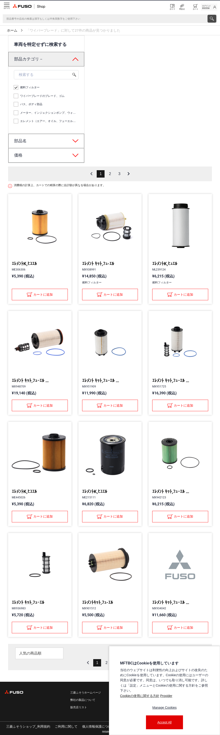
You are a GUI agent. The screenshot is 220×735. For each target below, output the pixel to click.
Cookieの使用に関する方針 (139, 696)
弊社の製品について (82, 700)
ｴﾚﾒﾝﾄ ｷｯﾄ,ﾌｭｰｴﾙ (28, 602)
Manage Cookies (164, 707)
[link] (209, 7)
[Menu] (6, 7)
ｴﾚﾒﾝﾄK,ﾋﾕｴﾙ (24, 263)
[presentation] (212, 19)
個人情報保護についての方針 (103, 726)
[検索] (105, 18)
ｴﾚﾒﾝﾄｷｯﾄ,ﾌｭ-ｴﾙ (97, 602)
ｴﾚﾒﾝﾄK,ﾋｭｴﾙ (164, 263)
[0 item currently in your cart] (195, 7)
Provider (166, 696)
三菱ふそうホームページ (85, 692)
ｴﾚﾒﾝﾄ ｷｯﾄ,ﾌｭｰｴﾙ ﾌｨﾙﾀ (30, 380)
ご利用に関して (66, 726)
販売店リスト (78, 707)
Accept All (164, 722)
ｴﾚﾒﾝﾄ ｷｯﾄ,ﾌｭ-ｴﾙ (98, 263)
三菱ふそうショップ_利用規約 (28, 726)
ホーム (12, 30)
